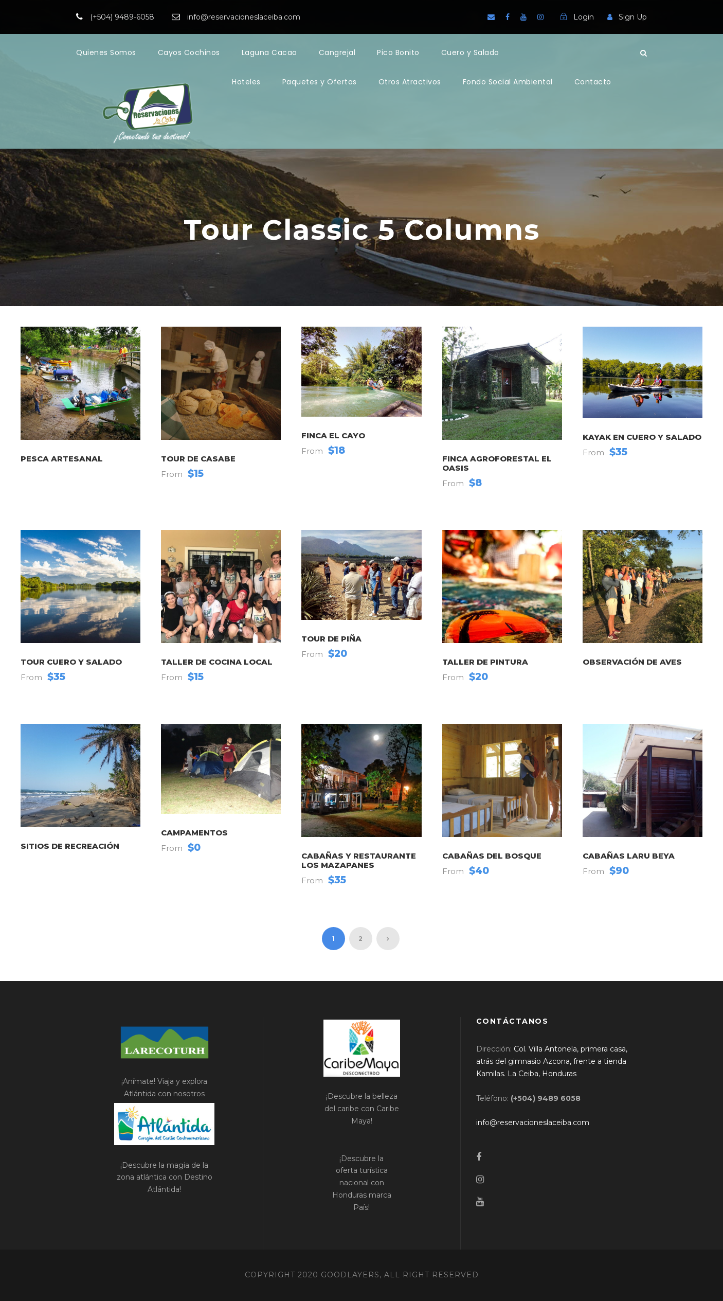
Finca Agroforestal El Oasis (497, 463)
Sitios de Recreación (70, 846)
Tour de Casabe (198, 459)
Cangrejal (337, 52)
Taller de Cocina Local (217, 662)
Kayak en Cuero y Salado (642, 437)
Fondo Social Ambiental (508, 82)
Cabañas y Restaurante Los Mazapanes (358, 860)
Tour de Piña (331, 639)
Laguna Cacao (269, 52)
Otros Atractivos (409, 82)
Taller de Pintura (485, 662)
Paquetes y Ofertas (319, 82)
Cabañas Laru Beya (629, 856)
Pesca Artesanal (62, 459)
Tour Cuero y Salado (71, 662)
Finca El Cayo (333, 435)
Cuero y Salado (470, 52)
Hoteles (246, 82)
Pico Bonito (398, 52)
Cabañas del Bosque (491, 856)
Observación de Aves (632, 662)
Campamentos (194, 832)
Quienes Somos (106, 52)
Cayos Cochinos (189, 52)
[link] (551, 1061)
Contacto (592, 82)
